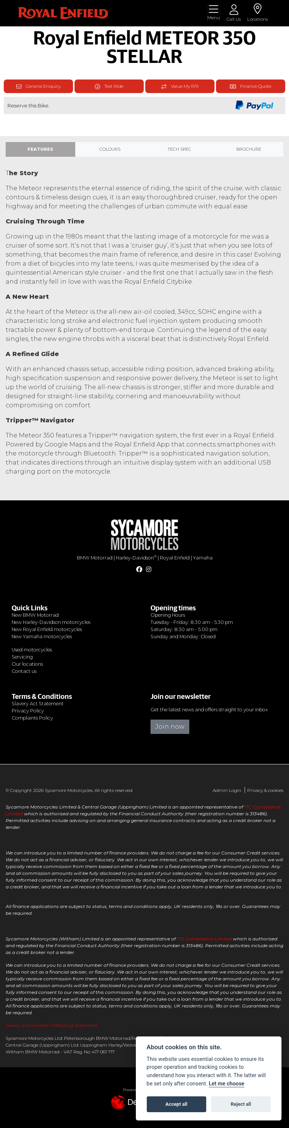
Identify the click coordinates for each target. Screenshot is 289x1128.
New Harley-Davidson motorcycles (51, 622)
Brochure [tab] (248, 149)
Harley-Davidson (136, 558)
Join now (169, 726)
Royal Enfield (175, 558)
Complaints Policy (32, 718)
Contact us (24, 671)
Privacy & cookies (265, 790)
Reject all (241, 1104)
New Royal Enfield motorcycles (47, 629)
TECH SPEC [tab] (179, 149)
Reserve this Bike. (29, 105)
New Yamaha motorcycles (42, 636)
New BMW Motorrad (35, 615)
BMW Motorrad (95, 558)
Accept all (176, 1104)
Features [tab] (40, 149)
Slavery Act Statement (38, 703)
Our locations (27, 664)
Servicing (22, 657)
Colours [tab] (109, 149)
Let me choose (227, 1084)
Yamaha (203, 558)
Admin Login (227, 790)
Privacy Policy (28, 711)
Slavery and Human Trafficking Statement (51, 1025)
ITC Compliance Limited (204, 939)
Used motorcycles (32, 650)
